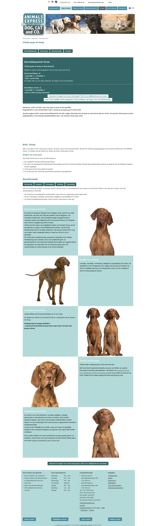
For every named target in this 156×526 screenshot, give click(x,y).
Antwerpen (84, 510)
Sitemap (90, 525)
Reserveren (112, 480)
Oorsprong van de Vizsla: (35, 209)
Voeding (60, 184)
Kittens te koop (78, 8)
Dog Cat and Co (26, 38)
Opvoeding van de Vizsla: (35, 411)
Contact (102, 8)
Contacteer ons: (65, 2)
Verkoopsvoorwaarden (115, 488)
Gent (98, 508)
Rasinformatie (57, 51)
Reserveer (122, 8)
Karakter (39, 184)
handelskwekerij (99, 149)
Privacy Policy (83, 525)
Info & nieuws (111, 8)
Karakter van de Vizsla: (89, 260)
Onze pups (44, 51)
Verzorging (50, 184)
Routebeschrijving (86, 508)
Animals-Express (91, 8)
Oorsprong (28, 184)
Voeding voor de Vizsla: (89, 361)
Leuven (91, 510)
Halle (103, 508)
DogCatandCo (54, 8)
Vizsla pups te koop (43, 38)
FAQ (110, 2)
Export (110, 478)
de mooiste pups (65, 110)
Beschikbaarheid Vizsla (37, 62)
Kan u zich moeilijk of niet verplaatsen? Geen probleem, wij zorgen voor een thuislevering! (78, 100)
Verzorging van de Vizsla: (35, 310)
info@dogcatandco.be (96, 2)
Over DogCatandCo (114, 485)
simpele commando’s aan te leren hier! (46, 440)
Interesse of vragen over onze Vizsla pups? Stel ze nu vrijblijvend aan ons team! (78, 96)
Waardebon (112, 483)
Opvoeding (71, 184)
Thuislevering (112, 476)
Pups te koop (65, 8)
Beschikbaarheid (30, 51)
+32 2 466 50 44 (78, 2)
